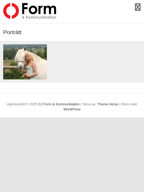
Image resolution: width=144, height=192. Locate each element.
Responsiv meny (138, 7)
